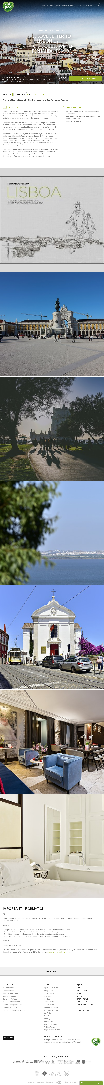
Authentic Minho (9, 996)
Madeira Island (8, 990)
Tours (57, 5)
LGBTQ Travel (82, 1002)
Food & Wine (49, 1004)
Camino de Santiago (52, 993)
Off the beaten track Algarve (14, 1010)
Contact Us (84, 1010)
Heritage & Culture (52, 30)
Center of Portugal (10, 999)
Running (47, 1018)
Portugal (80, 5)
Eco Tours (47, 999)
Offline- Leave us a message (90, 1083)
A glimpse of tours (51, 988)
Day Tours (48, 996)
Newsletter (8, 1038)
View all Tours (52, 971)
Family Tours (49, 1002)
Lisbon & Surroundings (11, 1002)
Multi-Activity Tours (51, 1010)
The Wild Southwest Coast (13, 1007)
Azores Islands (8, 988)
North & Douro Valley (11, 993)
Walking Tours (49, 1027)
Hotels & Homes (68, 5)
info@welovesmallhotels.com (58, 952)
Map (78, 988)
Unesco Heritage (50, 1024)
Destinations (47, 5)
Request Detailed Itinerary (85, 79)
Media (79, 996)
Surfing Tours (49, 1021)
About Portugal (84, 990)
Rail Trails (47, 1013)
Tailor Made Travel (85, 1004)
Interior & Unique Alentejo (13, 1004)
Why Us (89, 5)
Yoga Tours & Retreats (52, 1030)
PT (99, 5)
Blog (79, 993)
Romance (47, 1016)
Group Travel (83, 999)
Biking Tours (48, 990)
